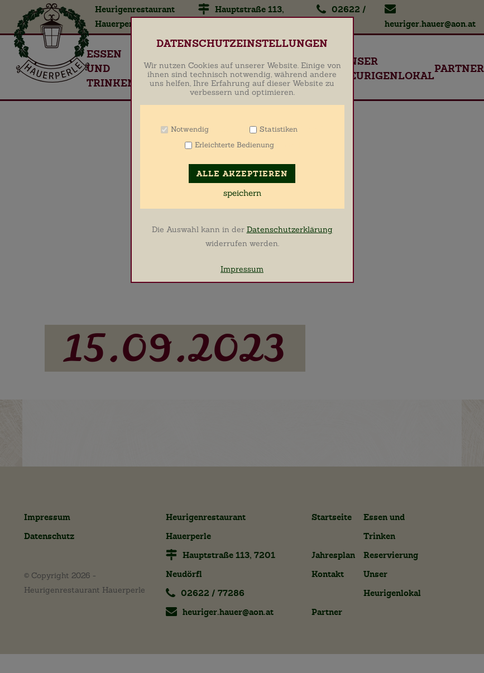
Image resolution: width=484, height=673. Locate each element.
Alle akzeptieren (242, 174)
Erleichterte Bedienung (234, 145)
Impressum (242, 269)
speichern (242, 193)
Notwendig (190, 129)
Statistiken (279, 129)
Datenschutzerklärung (290, 229)
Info (223, 129)
